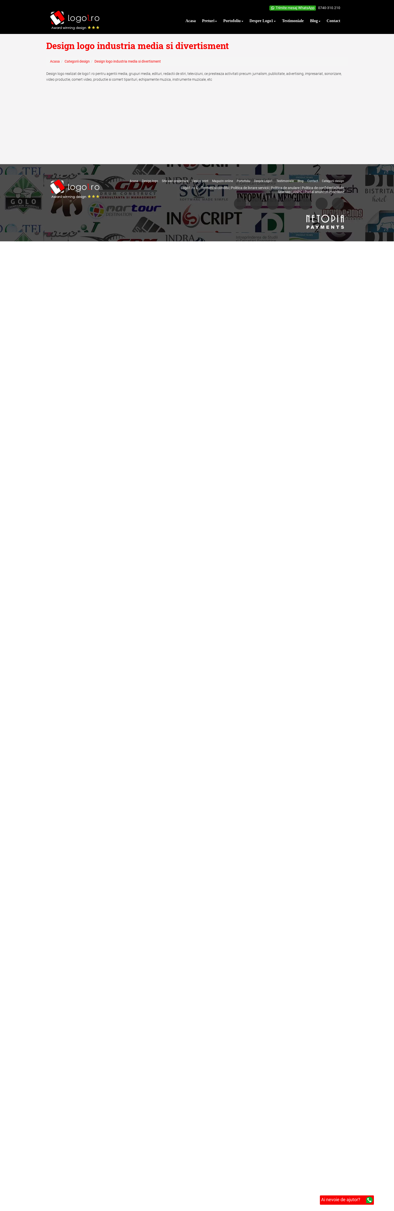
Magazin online (222, 181)
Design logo (150, 181)
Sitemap (284, 192)
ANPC (297, 192)
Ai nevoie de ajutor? (347, 1200)
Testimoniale (285, 181)
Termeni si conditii (215, 188)
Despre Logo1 (263, 181)
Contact (312, 181)
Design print (200, 181)
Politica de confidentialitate (323, 188)
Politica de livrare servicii (250, 188)
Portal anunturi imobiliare (324, 192)
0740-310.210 (329, 8)
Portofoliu (243, 181)
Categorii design (333, 181)
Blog (301, 181)
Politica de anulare (285, 188)
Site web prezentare (175, 181)
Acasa (134, 181)
